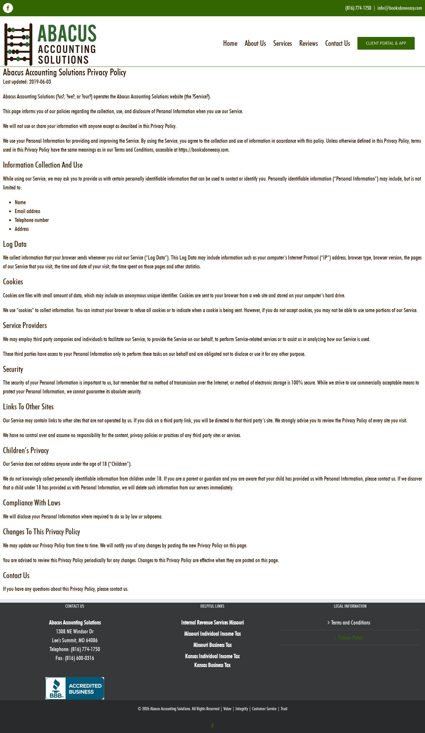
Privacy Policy (350, 637)
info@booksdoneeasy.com (399, 8)
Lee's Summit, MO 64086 (75, 640)
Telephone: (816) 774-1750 (75, 649)
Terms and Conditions (350, 622)
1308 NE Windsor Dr (75, 631)
